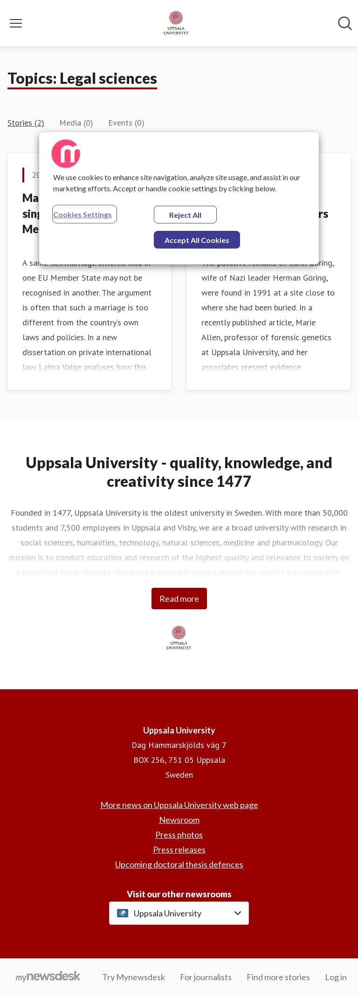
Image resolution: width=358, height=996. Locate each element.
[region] (179, 198)
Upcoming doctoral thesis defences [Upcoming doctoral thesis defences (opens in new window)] (179, 864)
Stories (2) (25, 122)
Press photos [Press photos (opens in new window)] (179, 834)
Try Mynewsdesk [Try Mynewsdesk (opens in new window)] (133, 977)
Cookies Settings (82, 214)
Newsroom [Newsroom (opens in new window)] (179, 819)
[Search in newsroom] (344, 23)
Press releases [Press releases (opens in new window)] (179, 849)
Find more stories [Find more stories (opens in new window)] (278, 977)
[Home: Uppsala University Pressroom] (176, 23)
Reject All (185, 214)
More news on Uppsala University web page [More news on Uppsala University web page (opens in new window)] (179, 805)
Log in (336, 977)
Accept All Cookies (197, 240)
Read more (179, 598)
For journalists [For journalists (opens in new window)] (206, 977)
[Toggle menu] (16, 23)
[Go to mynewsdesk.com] (48, 977)
